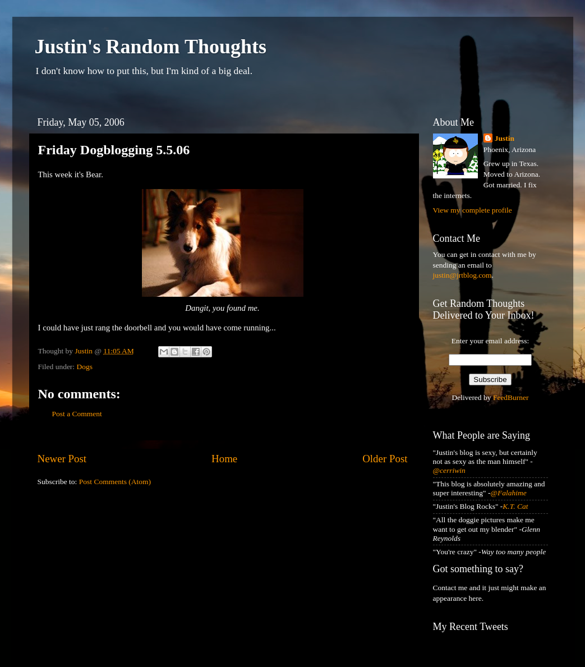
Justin (504, 138)
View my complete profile (472, 210)
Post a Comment (77, 414)
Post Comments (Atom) (115, 481)
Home (224, 458)
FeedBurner (511, 397)
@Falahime (509, 493)
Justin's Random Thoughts (151, 46)
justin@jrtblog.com (462, 275)
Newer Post (62, 458)
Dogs (85, 366)
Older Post (384, 458)
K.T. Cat (515, 506)
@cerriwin (449, 470)
